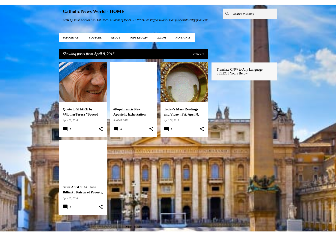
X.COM (161, 37)
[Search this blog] (254, 14)
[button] (100, 129)
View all (199, 54)
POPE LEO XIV (139, 37)
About (115, 37)
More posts (134, 227)
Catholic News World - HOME (93, 11)
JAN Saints (183, 37)
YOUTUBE (95, 37)
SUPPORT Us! (71, 37)
